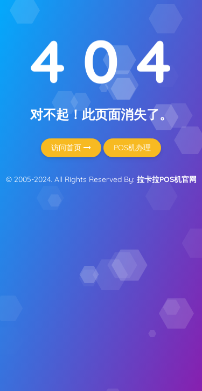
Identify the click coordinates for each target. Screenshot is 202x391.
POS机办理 (132, 147)
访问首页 (71, 147)
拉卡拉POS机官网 (167, 179)
